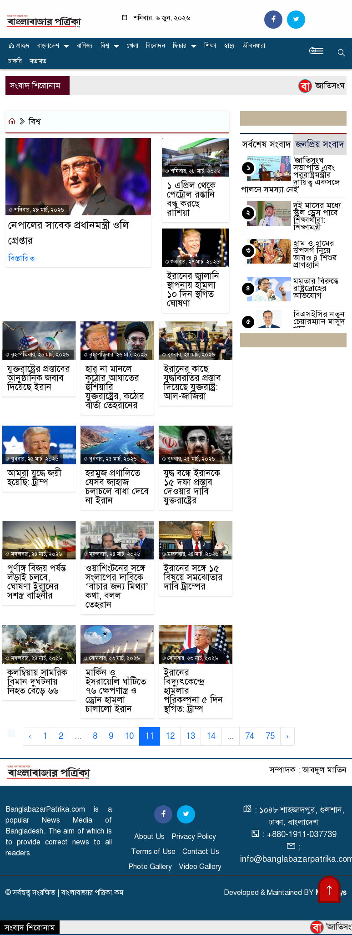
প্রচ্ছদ (19, 46)
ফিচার (179, 46)
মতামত (38, 61)
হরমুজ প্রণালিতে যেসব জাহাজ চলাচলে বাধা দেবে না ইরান (117, 487)
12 (170, 736)
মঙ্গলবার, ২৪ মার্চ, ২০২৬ (33, 554)
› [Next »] (287, 736)
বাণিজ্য (85, 46)
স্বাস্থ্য (229, 46)
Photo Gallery (150, 866)
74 (249, 736)
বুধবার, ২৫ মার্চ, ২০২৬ (188, 354)
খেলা (132, 46)
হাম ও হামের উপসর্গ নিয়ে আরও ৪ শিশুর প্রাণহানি (315, 254)
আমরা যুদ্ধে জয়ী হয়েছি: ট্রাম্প (34, 478)
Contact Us (200, 851)
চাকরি (15, 61)
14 (211, 736)
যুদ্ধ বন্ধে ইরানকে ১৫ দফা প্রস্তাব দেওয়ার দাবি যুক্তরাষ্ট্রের (192, 487)
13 (190, 736)
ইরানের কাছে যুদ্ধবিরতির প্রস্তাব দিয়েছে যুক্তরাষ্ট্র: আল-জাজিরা (192, 383)
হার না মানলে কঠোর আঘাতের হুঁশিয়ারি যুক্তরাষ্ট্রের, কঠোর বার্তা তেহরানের (114, 387)
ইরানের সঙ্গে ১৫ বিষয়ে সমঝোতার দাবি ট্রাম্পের (193, 577)
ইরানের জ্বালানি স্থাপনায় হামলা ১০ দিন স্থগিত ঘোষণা (193, 290)
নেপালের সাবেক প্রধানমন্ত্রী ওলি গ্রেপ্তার (68, 233)
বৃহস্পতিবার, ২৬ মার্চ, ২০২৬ (37, 354)
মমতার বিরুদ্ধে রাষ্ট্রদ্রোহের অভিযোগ (315, 288)
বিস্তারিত (21, 258)
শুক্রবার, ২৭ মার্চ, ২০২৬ (192, 262)
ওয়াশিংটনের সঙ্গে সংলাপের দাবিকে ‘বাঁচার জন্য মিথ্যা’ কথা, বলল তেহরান (116, 587)
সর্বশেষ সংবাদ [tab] (266, 144)
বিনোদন (155, 46)
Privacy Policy (193, 836)
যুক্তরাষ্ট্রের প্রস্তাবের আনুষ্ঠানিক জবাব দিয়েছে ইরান (38, 378)
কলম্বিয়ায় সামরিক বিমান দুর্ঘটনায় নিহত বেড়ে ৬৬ (37, 682)
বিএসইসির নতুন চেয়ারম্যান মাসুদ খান (319, 321)
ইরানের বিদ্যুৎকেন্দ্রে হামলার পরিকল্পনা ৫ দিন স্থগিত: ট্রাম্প (193, 691)
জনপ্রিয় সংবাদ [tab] (320, 144)
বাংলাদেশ (48, 46)
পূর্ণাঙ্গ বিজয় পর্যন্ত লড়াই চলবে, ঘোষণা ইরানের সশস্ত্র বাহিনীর (36, 582)
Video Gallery (200, 866)
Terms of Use (153, 851)
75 (270, 736)
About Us (149, 836)
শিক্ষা (210, 46)
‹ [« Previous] (30, 736)
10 (129, 736)
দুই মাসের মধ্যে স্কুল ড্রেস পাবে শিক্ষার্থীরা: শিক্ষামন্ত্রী (317, 216)
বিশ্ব (105, 46)
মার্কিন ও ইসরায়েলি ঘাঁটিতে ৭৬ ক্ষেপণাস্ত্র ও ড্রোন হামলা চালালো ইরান (115, 691)
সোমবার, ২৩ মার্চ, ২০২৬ (111, 658)
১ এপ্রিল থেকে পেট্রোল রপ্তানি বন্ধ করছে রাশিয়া (191, 199)
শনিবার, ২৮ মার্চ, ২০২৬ (36, 210)
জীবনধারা (253, 46)
